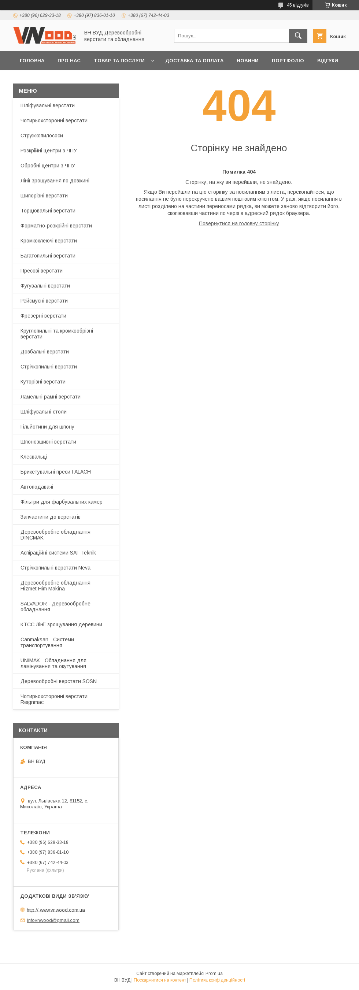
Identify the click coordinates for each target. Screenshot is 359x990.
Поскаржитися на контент (160, 980)
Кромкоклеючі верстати (49, 241)
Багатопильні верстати (48, 256)
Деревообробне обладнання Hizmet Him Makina (55, 586)
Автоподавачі (37, 487)
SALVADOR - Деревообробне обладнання (55, 606)
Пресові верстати (42, 271)
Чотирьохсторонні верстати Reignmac (54, 699)
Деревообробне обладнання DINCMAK (55, 535)
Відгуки (327, 60)
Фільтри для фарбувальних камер (62, 502)
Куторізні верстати (43, 382)
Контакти (33, 79)
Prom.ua (214, 973)
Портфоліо (288, 60)
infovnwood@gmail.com (53, 920)
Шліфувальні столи (44, 412)
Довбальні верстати (45, 352)
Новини (248, 60)
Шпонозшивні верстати (48, 442)
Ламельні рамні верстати (51, 397)
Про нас (69, 60)
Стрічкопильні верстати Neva (55, 568)
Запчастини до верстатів (51, 517)
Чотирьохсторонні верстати (54, 120)
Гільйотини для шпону (47, 427)
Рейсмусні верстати (44, 301)
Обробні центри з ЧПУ (48, 165)
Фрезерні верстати (43, 316)
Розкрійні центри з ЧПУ (49, 150)
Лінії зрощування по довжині (55, 180)
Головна (32, 60)
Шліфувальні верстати (48, 105)
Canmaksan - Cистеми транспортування (47, 642)
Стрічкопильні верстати (49, 367)
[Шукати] (298, 36)
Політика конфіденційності (217, 980)
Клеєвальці (34, 457)
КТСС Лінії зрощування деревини (61, 624)
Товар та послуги (119, 60)
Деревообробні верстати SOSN (59, 681)
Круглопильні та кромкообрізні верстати (57, 334)
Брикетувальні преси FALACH (56, 472)
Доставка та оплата (194, 60)
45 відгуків (298, 5)
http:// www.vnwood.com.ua (56, 909)
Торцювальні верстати (48, 211)
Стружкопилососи (42, 135)
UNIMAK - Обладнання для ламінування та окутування (53, 663)
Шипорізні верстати (44, 196)
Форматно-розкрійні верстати (56, 226)
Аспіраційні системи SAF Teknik (58, 553)
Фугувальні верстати (45, 286)
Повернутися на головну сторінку (239, 223)
